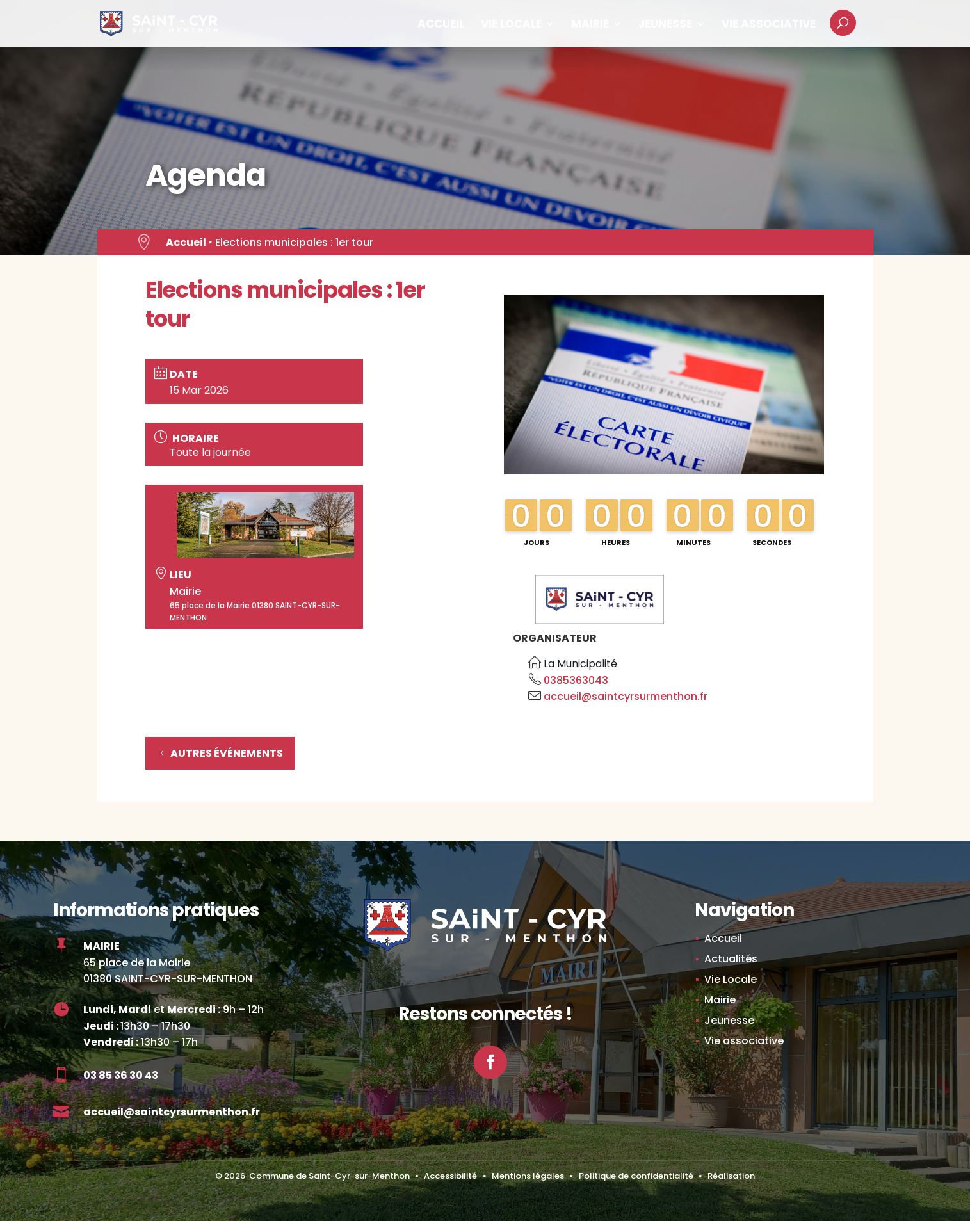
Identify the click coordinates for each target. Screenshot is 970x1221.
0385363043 (576, 680)
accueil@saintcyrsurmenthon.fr (625, 696)
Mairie (590, 25)
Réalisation (731, 1176)
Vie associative (769, 25)
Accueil (440, 25)
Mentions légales (528, 1176)
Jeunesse (665, 25)
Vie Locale (511, 25)
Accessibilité (450, 1176)
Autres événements (226, 753)
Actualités (730, 958)
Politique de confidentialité (636, 1176)
